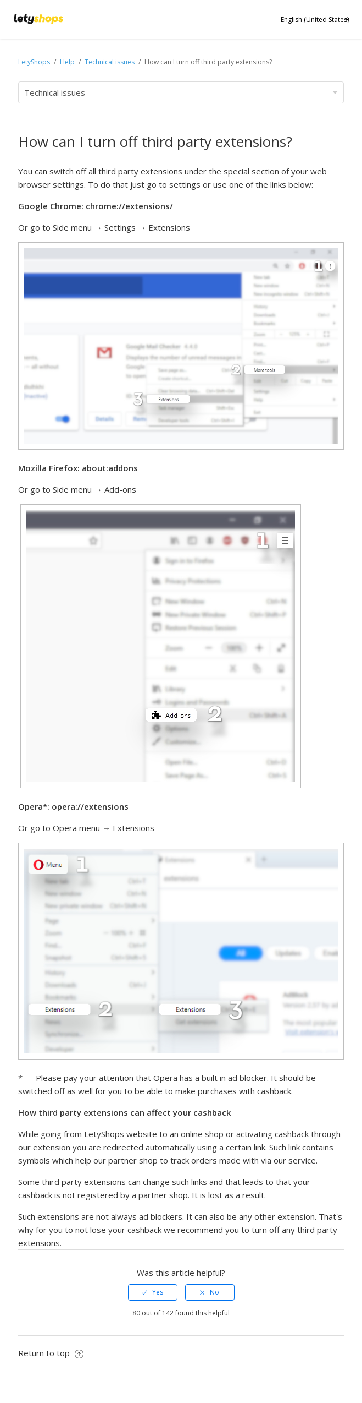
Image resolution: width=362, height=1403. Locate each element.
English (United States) (315, 19)
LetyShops (34, 62)
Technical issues (110, 62)
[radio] (152, 1292)
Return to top (50, 1352)
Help (68, 62)
